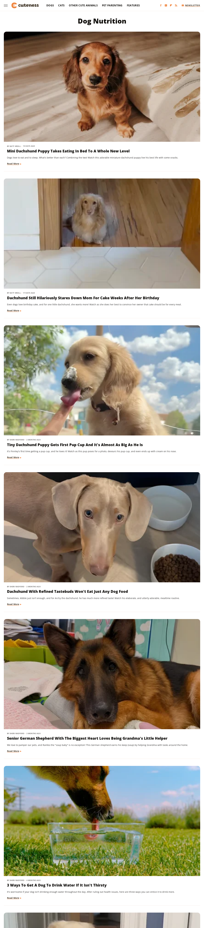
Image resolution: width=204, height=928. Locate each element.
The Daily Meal (159, 899)
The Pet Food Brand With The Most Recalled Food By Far (169, 441)
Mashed (13, 899)
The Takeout (188, 899)
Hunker (152, 895)
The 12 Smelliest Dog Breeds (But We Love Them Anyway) (34, 709)
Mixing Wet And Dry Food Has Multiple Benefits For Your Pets (165, 533)
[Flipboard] (171, 5)
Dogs (50, 5)
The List (174, 899)
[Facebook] (161, 5)
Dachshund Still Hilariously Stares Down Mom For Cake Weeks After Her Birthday (100, 80)
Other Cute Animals (83, 5)
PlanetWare (78, 899)
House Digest (138, 895)
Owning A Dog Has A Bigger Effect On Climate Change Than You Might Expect (32, 443)
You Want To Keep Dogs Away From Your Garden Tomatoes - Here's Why (30, 803)
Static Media (85, 882)
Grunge (106, 895)
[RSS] (176, 5)
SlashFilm (105, 899)
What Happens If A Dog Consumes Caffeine (29, 620)
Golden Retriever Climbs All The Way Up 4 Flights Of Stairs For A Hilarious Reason (34, 264)
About (89, 877)
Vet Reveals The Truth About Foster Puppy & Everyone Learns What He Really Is (101, 264)
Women (99, 904)
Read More (13, 108)
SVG (129, 899)
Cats (61, 5)
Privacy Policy (107, 877)
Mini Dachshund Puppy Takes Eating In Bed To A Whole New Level (34, 80)
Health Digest (120, 895)
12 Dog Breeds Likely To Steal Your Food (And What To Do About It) (169, 622)
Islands (163, 895)
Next (108, 850)
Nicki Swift (44, 899)
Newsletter (191, 5)
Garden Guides (83, 895)
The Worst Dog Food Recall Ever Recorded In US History (168, 351)
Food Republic (65, 895)
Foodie (50, 895)
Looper (185, 895)
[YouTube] (166, 5)
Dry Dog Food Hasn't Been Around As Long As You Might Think (31, 354)
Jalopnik (173, 895)
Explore (40, 895)
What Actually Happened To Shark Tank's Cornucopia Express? (168, 712)
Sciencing (92, 899)
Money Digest (28, 899)
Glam (97, 895)
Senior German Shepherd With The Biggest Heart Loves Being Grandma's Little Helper (101, 172)
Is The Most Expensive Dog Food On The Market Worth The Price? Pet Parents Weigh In (101, 714)
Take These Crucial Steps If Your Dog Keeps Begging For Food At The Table (168, 264)
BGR (14, 895)
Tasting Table (141, 899)
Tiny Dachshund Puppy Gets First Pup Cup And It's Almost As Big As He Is (169, 80)
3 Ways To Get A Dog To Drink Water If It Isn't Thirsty (169, 167)
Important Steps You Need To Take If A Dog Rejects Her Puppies (100, 354)
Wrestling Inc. (114, 904)
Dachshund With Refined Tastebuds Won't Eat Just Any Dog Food (31, 170)
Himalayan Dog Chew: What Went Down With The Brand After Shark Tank (100, 533)
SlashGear (118, 899)
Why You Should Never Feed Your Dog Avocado (100, 801)
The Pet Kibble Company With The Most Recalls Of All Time (100, 443)
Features (133, 5)
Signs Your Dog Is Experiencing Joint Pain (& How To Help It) (31, 533)
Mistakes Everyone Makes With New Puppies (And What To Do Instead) (166, 803)
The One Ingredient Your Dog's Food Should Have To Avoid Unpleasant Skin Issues (101, 622)
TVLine (88, 904)
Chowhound (26, 895)
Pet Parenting (112, 5)
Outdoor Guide (61, 899)
